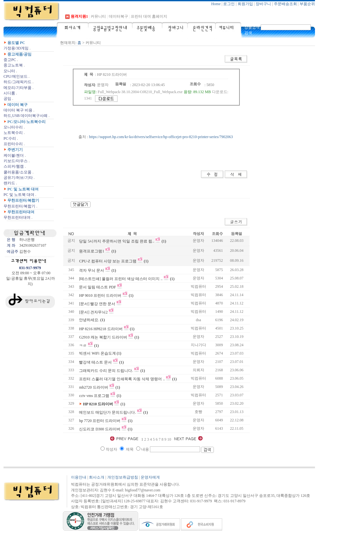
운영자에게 (150, 477)
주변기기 (15, 149)
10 (169, 439)
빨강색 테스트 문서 (95, 362)
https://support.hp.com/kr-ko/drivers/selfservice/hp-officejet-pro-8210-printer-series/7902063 (161, 137)
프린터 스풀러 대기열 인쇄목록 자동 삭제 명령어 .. (122, 379)
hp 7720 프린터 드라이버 (99, 420)
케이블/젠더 (14, 155)
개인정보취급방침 (122, 477)
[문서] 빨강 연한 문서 (97, 304)
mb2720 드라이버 (93, 387)
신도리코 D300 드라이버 (99, 429)
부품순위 (307, 4)
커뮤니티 (98, 16)
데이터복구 (118, 16)
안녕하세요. (89, 320)
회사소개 (96, 477)
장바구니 (263, 4)
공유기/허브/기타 (18, 177)
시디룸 (9, 93)
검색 (248, 33)
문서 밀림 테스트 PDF (97, 287)
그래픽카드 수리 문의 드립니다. (106, 370)
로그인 (229, 4)
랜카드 (9, 183)
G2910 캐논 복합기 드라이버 (103, 337)
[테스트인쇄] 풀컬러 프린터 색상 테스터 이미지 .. (120, 279)
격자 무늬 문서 (91, 270)
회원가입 (245, 4)
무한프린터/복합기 (23, 200)
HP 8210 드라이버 (98, 404)
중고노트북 (13, 65)
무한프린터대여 (20, 212)
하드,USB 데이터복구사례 (26, 115)
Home (216, 4)
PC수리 (10, 138)
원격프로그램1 (91, 251)
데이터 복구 (17, 104)
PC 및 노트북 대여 (23, 189)
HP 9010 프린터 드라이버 (100, 295)
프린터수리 (13, 144)
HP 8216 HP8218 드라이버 (100, 329)
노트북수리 (13, 132)
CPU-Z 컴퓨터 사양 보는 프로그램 (107, 261)
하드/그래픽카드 (17, 82)
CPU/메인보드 (16, 76)
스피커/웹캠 (14, 166)
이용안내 (78, 477)
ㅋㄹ (83, 345)
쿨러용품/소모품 (17, 172)
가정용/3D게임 (16, 48)
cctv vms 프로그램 (94, 395)
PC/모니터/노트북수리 (26, 121)
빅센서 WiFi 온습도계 (98, 353)
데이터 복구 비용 (18, 110)
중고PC (10, 59)
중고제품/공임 (19, 54)
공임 (7, 98)
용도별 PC (16, 42)
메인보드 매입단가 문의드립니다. (107, 412)
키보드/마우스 (16, 161)
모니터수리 (13, 127)
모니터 (9, 71)
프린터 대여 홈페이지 (149, 16)
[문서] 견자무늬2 (93, 312)
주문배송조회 (285, 4)
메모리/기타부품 (17, 87)
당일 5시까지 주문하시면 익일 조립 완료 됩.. (116, 241)
